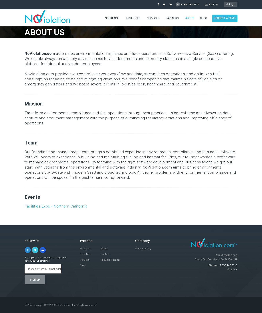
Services (153, 18)
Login (230, 4)
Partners (172, 18)
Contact (105, 254)
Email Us (232, 269)
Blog (203, 18)
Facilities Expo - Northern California (56, 206)
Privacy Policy (143, 248)
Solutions (112, 18)
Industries (133, 18)
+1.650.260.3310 (227, 265)
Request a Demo (225, 18)
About (189, 18)
